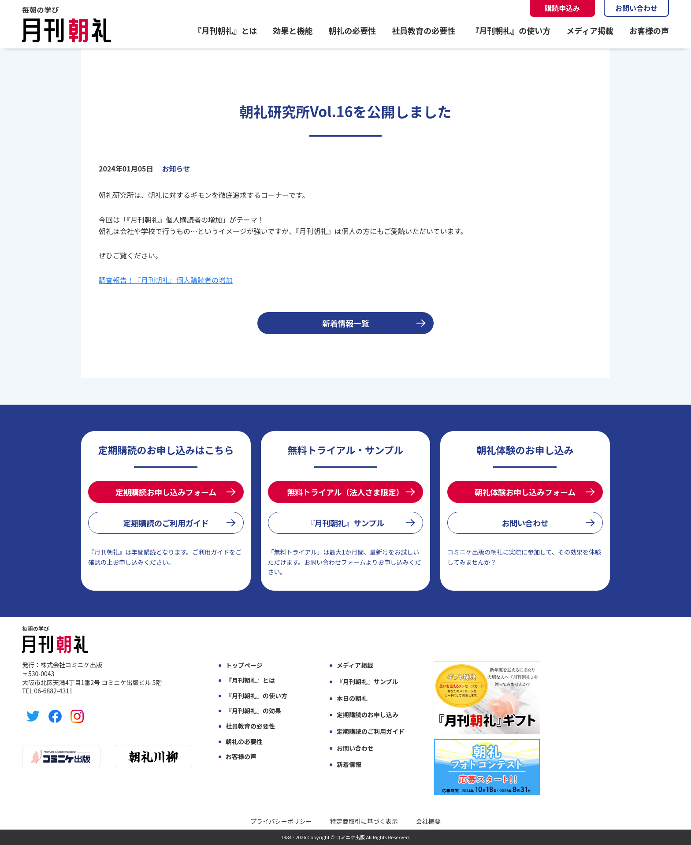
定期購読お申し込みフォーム (165, 492)
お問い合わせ (636, 8)
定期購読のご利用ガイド (165, 523)
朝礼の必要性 (352, 30)
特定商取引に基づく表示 (364, 821)
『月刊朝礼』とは (225, 30)
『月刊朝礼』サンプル (345, 523)
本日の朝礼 (352, 698)
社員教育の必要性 (423, 30)
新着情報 (349, 764)
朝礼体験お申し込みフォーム (525, 492)
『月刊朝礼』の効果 (253, 711)
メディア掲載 (589, 30)
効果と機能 (292, 30)
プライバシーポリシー (281, 821)
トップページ (244, 665)
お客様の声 (649, 30)
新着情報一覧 (345, 323)
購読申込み (562, 8)
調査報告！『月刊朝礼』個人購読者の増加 (166, 280)
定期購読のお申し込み (367, 715)
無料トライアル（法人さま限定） (345, 492)
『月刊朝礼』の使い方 (510, 30)
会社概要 (428, 821)
